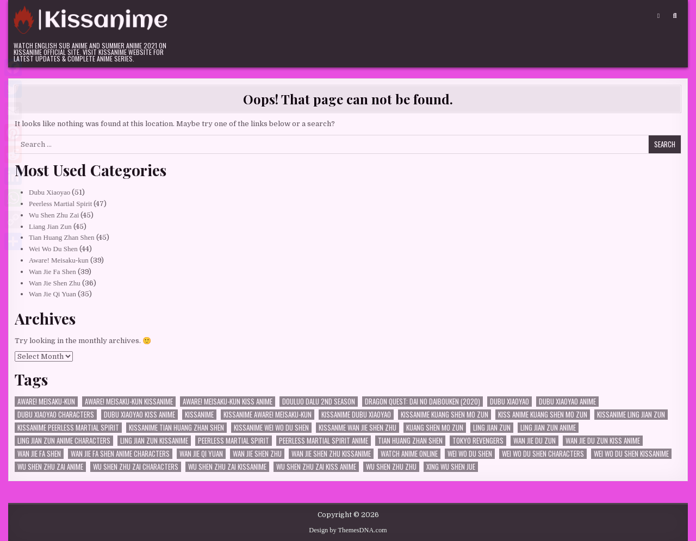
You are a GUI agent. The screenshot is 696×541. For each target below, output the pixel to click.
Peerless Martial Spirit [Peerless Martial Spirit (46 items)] (233, 441)
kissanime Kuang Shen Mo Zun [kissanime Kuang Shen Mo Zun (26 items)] (444, 414)
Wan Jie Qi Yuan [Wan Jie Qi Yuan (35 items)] (201, 454)
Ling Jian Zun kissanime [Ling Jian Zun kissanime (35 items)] (154, 441)
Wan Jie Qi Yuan (52, 294)
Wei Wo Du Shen (53, 249)
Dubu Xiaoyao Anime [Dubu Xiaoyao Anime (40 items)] (567, 401)
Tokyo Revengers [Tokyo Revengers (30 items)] (478, 441)
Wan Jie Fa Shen (52, 272)
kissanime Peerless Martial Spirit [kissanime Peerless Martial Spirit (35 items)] (68, 427)
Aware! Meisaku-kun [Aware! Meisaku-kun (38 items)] (46, 401)
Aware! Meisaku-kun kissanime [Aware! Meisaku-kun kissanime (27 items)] (129, 401)
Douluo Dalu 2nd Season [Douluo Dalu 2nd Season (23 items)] (318, 401)
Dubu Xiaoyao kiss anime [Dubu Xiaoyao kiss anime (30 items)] (139, 414)
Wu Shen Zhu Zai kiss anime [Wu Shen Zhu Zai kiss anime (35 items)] (316, 467)
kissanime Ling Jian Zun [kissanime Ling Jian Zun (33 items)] (631, 414)
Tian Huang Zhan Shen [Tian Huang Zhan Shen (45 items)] (410, 441)
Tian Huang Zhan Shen (62, 237)
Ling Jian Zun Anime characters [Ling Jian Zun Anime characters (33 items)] (63, 441)
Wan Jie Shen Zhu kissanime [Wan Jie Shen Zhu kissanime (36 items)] (331, 454)
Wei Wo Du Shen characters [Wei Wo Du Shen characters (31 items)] (543, 454)
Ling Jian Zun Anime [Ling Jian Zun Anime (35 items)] (548, 427)
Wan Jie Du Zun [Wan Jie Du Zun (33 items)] (534, 441)
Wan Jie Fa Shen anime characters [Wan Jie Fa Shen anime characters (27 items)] (120, 454)
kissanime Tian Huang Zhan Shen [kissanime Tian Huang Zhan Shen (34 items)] (176, 427)
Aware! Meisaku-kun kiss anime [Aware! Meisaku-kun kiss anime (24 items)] (227, 401)
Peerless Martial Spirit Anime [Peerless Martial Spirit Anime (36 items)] (323, 441)
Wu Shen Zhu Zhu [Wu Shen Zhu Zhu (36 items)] (391, 467)
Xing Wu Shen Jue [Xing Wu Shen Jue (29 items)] (450, 467)
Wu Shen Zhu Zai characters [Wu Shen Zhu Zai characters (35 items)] (135, 467)
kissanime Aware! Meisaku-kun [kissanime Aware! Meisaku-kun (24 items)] (267, 414)
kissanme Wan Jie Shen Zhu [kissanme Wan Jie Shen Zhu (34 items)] (357, 427)
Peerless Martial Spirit (60, 204)
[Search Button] (675, 16)
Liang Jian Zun (50, 226)
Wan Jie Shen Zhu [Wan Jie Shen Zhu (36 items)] (257, 454)
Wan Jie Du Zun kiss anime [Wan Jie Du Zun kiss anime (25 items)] (603, 441)
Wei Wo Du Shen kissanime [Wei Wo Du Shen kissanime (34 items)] (631, 454)
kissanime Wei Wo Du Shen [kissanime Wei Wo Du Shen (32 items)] (271, 427)
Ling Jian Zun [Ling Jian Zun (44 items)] (492, 427)
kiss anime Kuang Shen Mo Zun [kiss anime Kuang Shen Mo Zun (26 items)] (542, 414)
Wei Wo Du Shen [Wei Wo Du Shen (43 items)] (470, 454)
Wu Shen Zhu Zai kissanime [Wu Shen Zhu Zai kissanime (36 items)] (227, 467)
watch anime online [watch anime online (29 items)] (409, 454)
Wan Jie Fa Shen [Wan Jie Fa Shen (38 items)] (39, 454)
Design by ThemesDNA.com (348, 530)
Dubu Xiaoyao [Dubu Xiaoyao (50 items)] (509, 401)
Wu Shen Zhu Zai (54, 215)
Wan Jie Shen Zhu (54, 283)
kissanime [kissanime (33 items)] (199, 414)
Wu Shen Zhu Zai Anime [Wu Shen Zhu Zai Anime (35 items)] (50, 467)
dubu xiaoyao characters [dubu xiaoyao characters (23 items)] (55, 414)
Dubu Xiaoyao (49, 192)
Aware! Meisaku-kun (59, 260)
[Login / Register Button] (658, 16)
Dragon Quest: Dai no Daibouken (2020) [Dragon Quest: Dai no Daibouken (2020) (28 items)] (422, 401)
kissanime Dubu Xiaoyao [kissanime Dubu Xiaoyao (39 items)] (356, 414)
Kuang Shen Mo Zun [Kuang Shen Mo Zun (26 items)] (434, 427)
